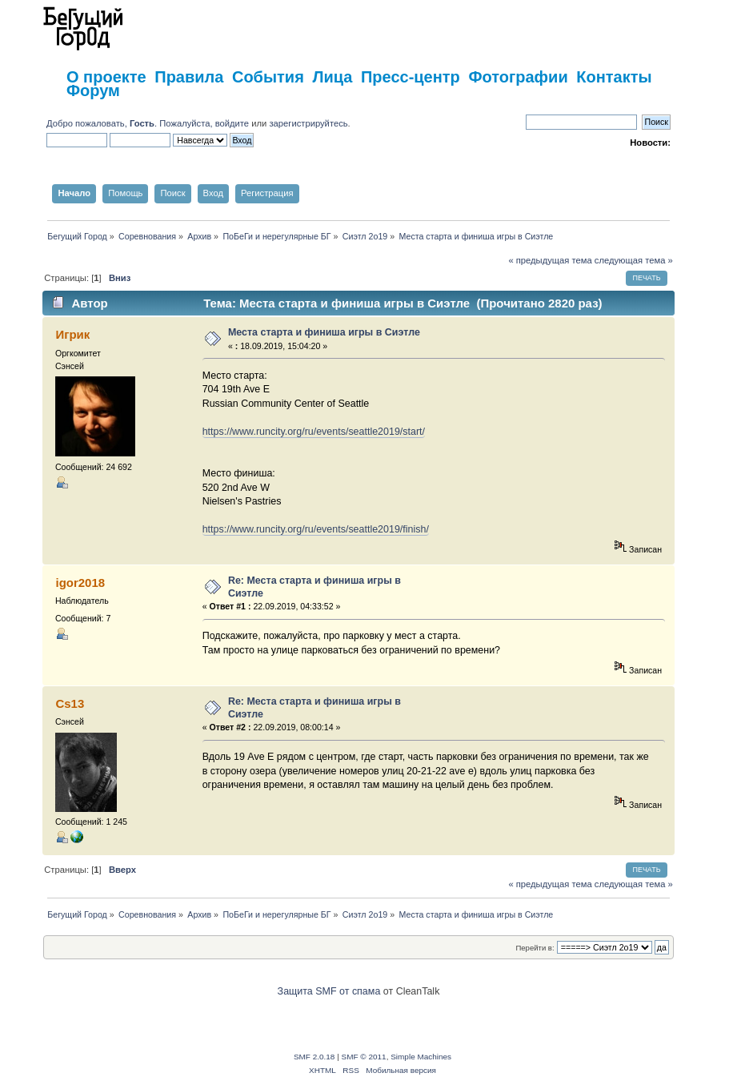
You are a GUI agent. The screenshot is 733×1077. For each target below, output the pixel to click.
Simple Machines (421, 1056)
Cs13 (69, 703)
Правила (188, 77)
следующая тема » (634, 260)
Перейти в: (534, 947)
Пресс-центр (410, 77)
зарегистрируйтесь (308, 123)
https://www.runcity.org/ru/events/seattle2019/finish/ (315, 529)
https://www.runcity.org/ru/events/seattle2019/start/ (313, 431)
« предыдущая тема (549, 260)
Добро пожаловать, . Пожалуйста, (130, 123)
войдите (232, 123)
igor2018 (80, 582)
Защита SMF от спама (329, 991)
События (268, 77)
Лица (332, 77)
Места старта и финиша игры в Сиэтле (324, 332)
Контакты (613, 77)
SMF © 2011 (364, 1056)
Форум (93, 90)
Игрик (72, 334)
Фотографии (517, 77)
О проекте (106, 77)
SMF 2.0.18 (314, 1056)
